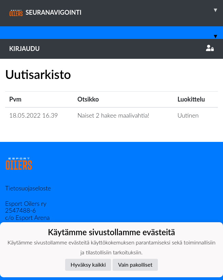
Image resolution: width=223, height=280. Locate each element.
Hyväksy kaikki (88, 264)
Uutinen (187, 115)
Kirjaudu (111, 48)
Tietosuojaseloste (28, 188)
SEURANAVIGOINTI (116, 10)
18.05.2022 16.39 (33, 115)
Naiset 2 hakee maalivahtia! (113, 115)
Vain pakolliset (135, 264)
